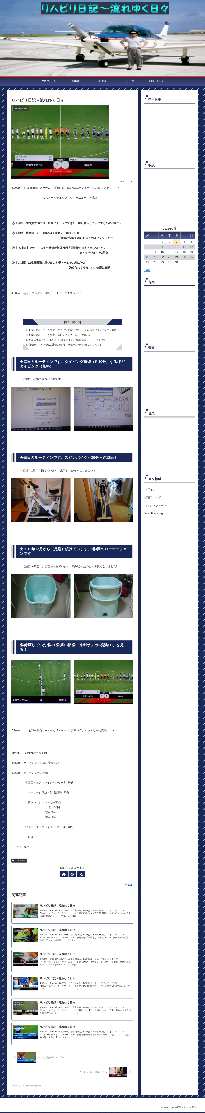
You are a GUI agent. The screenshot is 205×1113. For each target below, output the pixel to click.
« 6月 (147, 270)
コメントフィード (155, 505)
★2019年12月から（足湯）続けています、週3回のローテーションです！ (68, 340)
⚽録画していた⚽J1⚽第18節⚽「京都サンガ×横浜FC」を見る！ (65, 344)
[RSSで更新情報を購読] (79, 874)
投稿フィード (153, 497)
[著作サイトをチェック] (65, 874)
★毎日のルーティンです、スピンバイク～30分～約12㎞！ (60, 335)
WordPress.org (154, 513)
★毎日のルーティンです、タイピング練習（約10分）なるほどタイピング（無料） (73, 330)
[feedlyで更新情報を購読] (72, 874)
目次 (67, 322)
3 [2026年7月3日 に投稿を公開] (177, 241)
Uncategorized (19, 861)
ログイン (150, 489)
